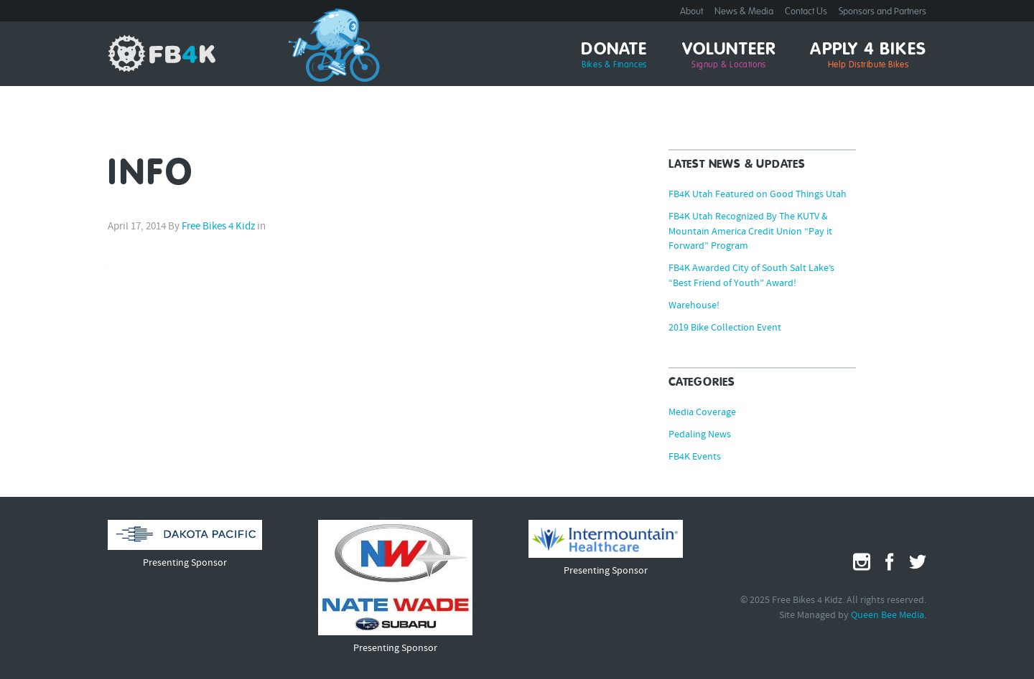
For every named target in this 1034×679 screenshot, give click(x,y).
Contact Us (806, 11)
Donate (614, 56)
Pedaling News (700, 435)
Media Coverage (702, 413)
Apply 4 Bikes (868, 56)
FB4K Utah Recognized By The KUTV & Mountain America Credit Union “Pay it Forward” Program (750, 232)
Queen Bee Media (887, 615)
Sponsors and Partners (882, 11)
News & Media (743, 11)
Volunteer (729, 56)
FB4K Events (695, 457)
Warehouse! (694, 306)
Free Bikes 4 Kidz (161, 53)
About (691, 11)
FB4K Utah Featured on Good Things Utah (758, 195)
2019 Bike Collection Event (725, 328)
